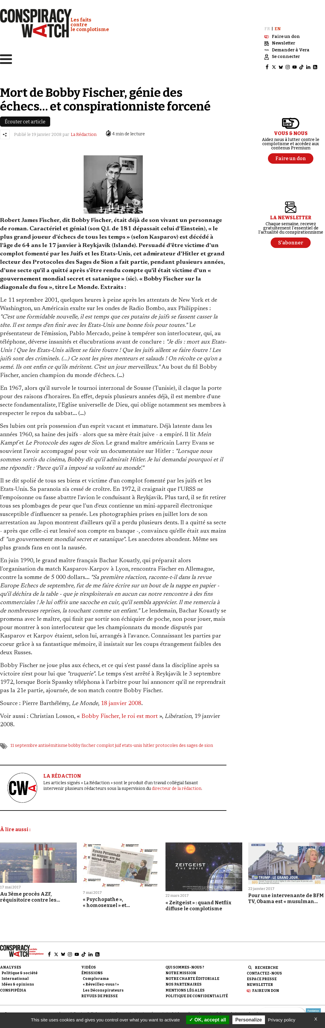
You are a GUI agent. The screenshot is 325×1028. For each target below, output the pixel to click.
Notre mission (180, 970)
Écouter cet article (25, 119)
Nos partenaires (183, 982)
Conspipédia (13, 988)
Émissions (92, 970)
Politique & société (19, 970)
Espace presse (262, 976)
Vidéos (88, 965)
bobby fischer (82, 742)
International (15, 976)
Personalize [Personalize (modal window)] (248, 1019)
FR (267, 26)
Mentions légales (185, 988)
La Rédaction (83, 131)
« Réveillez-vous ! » (101, 982)
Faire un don (265, 988)
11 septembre (23, 742)
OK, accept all (207, 1019)
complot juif (108, 742)
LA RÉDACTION (62, 773)
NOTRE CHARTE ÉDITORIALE (192, 976)
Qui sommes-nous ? (184, 965)
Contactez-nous (264, 971)
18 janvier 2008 (121, 701)
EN (278, 26)
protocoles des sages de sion (184, 742)
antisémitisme (53, 742)
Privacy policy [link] (281, 1019)
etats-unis (132, 742)
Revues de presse (99, 993)
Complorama (96, 976)
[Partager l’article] (5, 132)
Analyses (10, 965)
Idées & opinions (17, 982)
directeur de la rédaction (176, 785)
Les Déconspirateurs (103, 988)
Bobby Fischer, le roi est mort (119, 714)
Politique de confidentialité (196, 993)
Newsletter (260, 982)
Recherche (266, 965)
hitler (148, 742)
